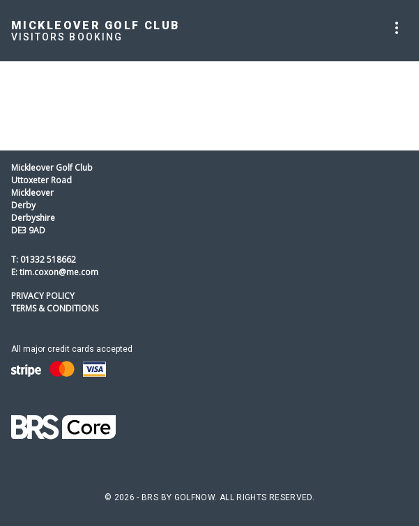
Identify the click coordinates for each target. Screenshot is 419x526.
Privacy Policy (43, 296)
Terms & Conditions (54, 308)
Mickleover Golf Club (96, 25)
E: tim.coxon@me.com (54, 272)
